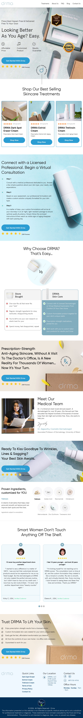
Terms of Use (27, 685)
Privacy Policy (27, 688)
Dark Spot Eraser (28, 676)
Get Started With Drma (15, 60)
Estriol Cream (27, 680)
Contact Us (76, 3)
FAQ (62, 3)
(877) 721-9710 (71, 680)
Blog (68, 3)
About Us (55, 3)
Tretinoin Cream (28, 682)
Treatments (45, 3)
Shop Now (14, 140)
